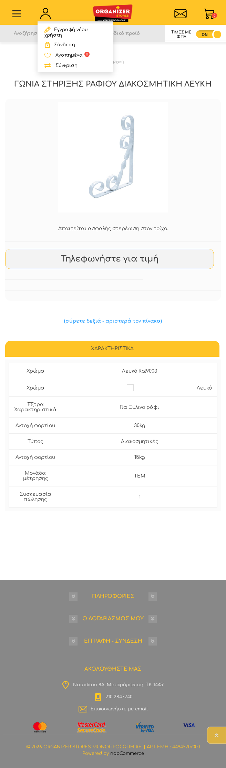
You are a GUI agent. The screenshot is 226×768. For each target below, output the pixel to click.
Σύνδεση (64, 44)
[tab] (112, 349)
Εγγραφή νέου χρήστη (66, 32)
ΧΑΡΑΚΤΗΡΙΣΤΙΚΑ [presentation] (112, 348)
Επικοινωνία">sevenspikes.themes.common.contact (180, 13)
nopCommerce (127, 753)
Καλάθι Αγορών (214, 15)
